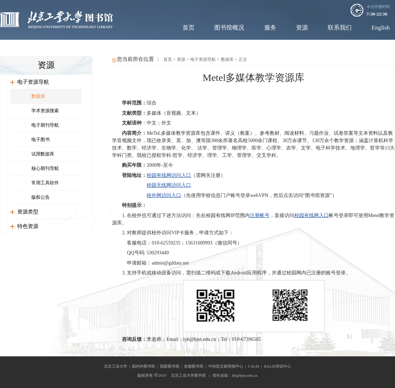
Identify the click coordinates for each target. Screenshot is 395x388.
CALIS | (256, 366)
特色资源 (27, 226)
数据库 (38, 96)
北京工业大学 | (118, 366)
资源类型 (27, 212)
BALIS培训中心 (277, 366)
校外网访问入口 (164, 195)
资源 (302, 27)
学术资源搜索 (45, 110)
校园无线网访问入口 (169, 185)
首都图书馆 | (196, 366)
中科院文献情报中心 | (228, 366)
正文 (243, 59)
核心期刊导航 (45, 168)
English (380, 27)
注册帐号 (260, 215)
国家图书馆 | (172, 366)
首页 (189, 27)
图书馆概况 (229, 27)
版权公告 (40, 197)
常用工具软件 (45, 182)
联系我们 (340, 27)
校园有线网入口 (311, 215)
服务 (270, 27)
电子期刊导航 (45, 125)
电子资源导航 (33, 82)
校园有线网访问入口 (169, 175)
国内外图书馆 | (146, 366)
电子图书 (40, 139)
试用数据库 (42, 154)
